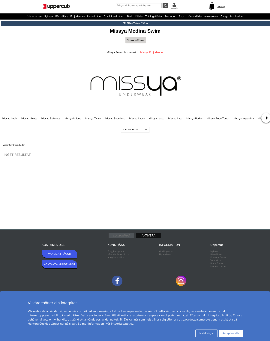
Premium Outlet (218, 257)
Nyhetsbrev (165, 254)
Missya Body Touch (218, 118)
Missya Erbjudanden (152, 52)
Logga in (174, 8)
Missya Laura (137, 118)
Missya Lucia (9, 118)
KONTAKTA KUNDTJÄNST (59, 264)
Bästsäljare (61, 16)
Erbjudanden (77, 16)
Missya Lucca (156, 118)
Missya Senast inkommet (121, 52)
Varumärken (35, 16)
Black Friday (216, 263)
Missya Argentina (243, 118)
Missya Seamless (115, 118)
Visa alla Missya (135, 40)
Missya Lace (175, 118)
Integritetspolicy (116, 257)
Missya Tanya (93, 118)
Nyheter (48, 16)
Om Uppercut (166, 251)
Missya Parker (194, 118)
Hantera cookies (218, 266)
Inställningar (206, 333)
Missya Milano (72, 118)
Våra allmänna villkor (118, 254)
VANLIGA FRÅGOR (59, 254)
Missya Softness (50, 118)
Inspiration (236, 16)
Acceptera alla (230, 333)
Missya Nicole (29, 118)
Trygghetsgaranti (116, 251)
